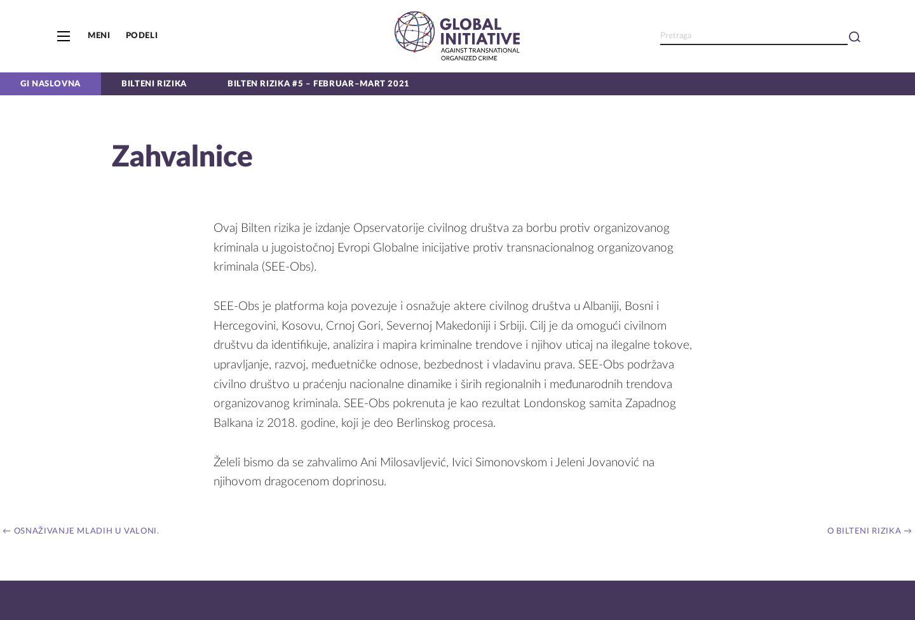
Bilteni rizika (154, 84)
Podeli (142, 35)
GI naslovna (50, 84)
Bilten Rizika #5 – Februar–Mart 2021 (318, 84)
